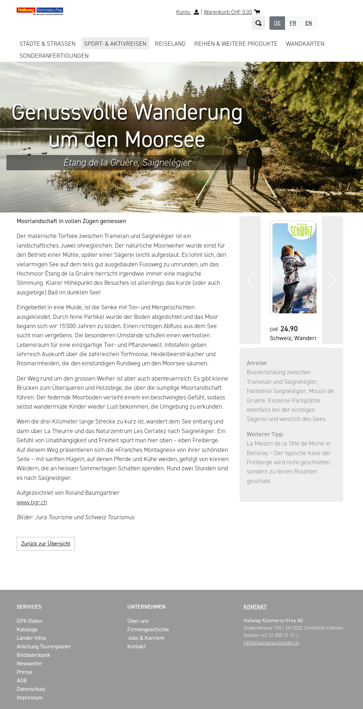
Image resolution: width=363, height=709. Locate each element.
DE (277, 23)
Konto (183, 12)
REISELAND (170, 43)
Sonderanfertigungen (54, 55)
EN (308, 23)
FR (293, 23)
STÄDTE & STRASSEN (47, 43)
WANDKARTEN (305, 43)
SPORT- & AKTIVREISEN (115, 43)
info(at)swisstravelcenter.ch (271, 642)
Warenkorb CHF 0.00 (228, 12)
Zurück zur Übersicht (45, 543)
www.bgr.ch (32, 502)
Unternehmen (146, 606)
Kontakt (255, 606)
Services (29, 606)
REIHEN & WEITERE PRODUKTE (236, 43)
